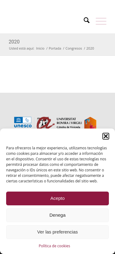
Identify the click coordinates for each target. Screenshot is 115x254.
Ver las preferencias (57, 231)
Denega (57, 215)
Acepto (57, 198)
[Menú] (98, 21)
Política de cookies (54, 245)
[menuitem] (45, 4)
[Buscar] (84, 21)
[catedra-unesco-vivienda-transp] (48, 21)
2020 (14, 42)
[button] (106, 136)
